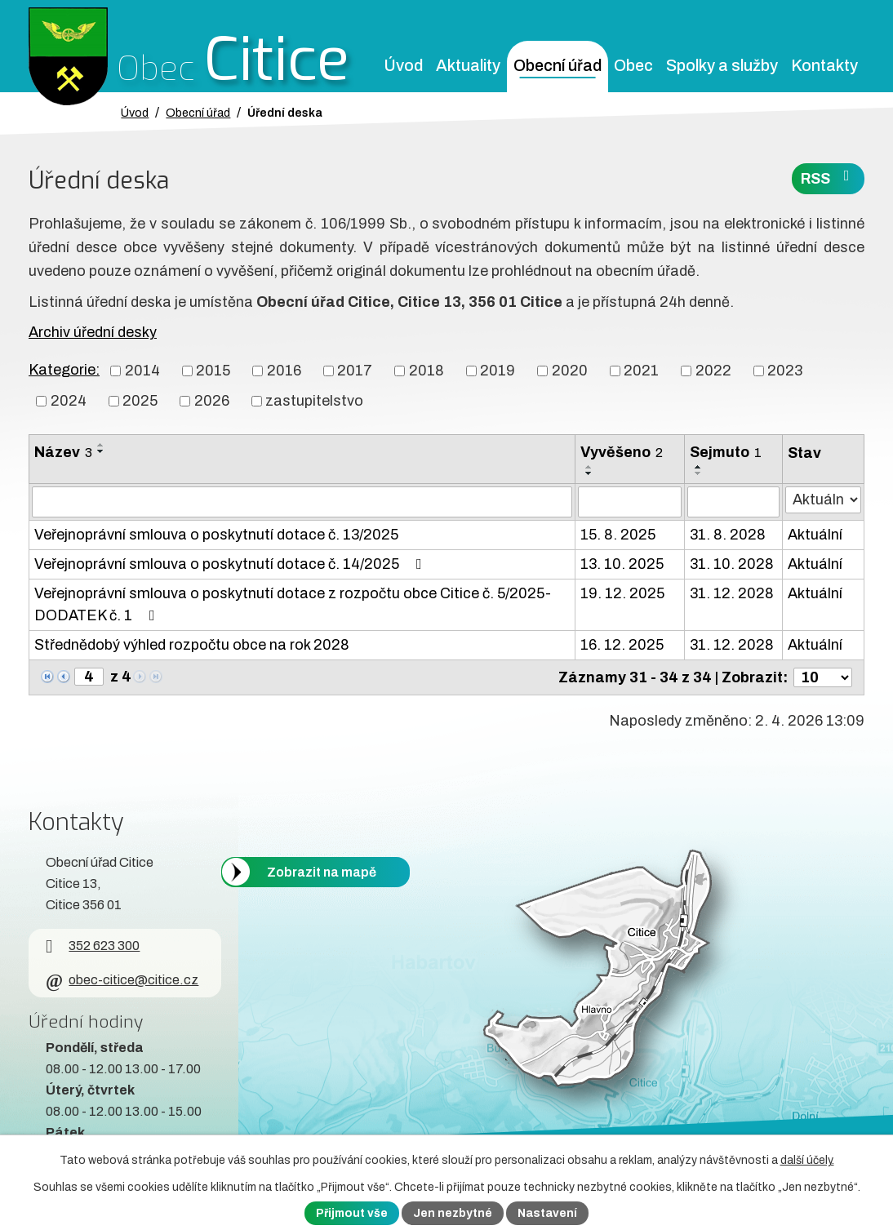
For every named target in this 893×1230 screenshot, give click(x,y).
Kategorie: (64, 370)
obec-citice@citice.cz (122, 980)
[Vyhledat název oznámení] (302, 501)
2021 (641, 370)
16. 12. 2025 (622, 645)
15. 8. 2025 (617, 534)
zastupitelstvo (314, 401)
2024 (69, 401)
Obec (633, 65)
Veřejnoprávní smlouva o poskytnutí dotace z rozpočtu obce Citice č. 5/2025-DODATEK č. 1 (292, 604)
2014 (142, 370)
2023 (784, 370)
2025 (140, 401)
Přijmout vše (352, 1213)
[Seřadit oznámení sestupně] (101, 451)
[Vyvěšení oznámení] (629, 501)
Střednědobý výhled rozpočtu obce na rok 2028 (191, 645)
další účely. (807, 1160)
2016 (284, 370)
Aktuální (815, 534)
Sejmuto (726, 452)
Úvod (403, 65)
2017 (354, 370)
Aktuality (468, 65)
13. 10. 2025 (622, 564)
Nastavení (547, 1213)
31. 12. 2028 (732, 593)
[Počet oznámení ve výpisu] (822, 677)
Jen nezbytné (452, 1213)
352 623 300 (93, 945)
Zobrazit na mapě (321, 872)
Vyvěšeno (621, 452)
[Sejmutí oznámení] (733, 501)
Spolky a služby (722, 65)
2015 (213, 370)
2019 (497, 370)
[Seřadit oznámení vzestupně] (101, 445)
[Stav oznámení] (823, 499)
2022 (713, 370)
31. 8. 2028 (728, 534)
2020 (570, 370)
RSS (828, 177)
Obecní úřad (557, 65)
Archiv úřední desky (93, 332)
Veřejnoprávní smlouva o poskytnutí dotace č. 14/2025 (231, 564)
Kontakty (824, 65)
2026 (211, 401)
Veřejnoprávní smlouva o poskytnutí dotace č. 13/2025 (216, 534)
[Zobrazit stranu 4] (89, 677)
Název (63, 452)
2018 (426, 370)
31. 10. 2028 (732, 564)
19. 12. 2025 (622, 593)
